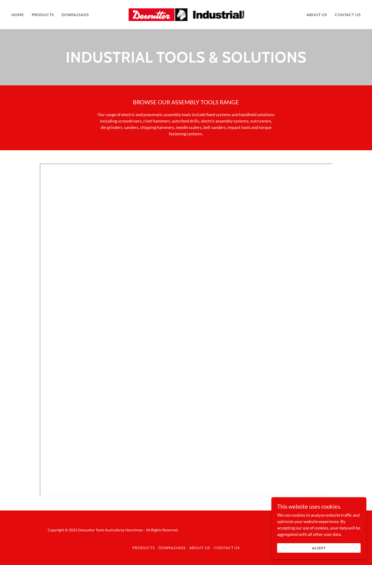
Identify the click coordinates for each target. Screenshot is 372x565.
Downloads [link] (75, 14)
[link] (186, 14)
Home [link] (17, 14)
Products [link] (43, 14)
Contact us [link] (348, 14)
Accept (319, 548)
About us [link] (317, 14)
